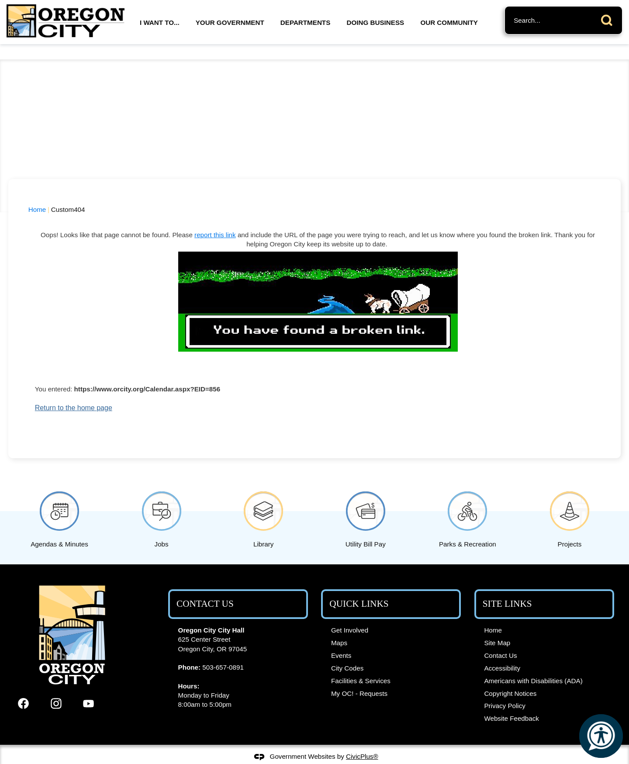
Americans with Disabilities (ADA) (533, 666)
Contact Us (500, 640)
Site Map (497, 628)
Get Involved (349, 615)
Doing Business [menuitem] (375, 22)
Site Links (507, 589)
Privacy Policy (504, 691)
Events (341, 640)
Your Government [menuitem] (230, 22)
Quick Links (358, 589)
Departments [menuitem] (305, 22)
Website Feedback (511, 703)
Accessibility (502, 653)
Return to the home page (73, 393)
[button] (609, 18)
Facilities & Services (361, 666)
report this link (215, 220)
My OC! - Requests (359, 678)
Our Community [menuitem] (449, 22)
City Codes (347, 653)
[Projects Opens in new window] (569, 503)
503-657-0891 (223, 652)
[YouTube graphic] (88, 688)
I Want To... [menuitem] (160, 22)
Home (37, 194)
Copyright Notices (510, 678)
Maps (339, 628)
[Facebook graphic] (23, 688)
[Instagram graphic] (56, 688)
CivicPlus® (362, 741)
